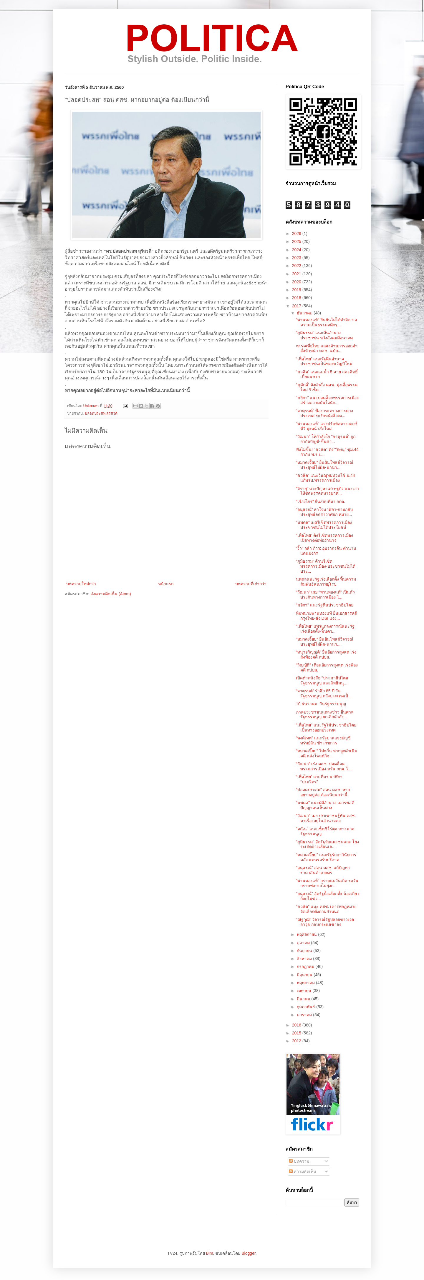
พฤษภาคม (306, 982)
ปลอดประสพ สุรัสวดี (101, 413)
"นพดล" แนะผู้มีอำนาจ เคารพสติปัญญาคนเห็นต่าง (325, 805)
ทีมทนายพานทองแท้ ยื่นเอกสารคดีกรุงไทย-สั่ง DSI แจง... (326, 616)
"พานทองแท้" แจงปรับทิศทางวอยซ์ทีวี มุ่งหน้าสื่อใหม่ (326, 426)
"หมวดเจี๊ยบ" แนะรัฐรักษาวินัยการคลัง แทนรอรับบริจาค (326, 857)
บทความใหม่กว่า (81, 583)
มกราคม (305, 1014)
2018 (297, 297)
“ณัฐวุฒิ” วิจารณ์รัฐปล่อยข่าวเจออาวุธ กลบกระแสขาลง (325, 922)
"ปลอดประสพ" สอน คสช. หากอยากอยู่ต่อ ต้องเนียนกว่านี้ (323, 792)
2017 (297, 306)
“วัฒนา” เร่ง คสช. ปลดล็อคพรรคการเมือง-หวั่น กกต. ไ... (324, 766)
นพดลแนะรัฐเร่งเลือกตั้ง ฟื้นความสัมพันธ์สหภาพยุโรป (326, 581)
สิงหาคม (305, 958)
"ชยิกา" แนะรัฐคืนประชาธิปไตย (324, 605)
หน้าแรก (165, 583)
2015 (297, 1033)
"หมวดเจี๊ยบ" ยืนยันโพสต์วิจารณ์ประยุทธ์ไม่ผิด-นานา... (324, 465)
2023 (297, 257)
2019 (297, 289)
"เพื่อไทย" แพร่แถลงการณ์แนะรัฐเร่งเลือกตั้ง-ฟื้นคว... (325, 629)
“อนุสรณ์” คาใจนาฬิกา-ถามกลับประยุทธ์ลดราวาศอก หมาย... (324, 512)
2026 (297, 233)
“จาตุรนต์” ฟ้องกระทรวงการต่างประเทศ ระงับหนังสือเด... (324, 413)
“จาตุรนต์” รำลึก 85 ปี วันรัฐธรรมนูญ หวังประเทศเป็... (324, 693)
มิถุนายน (305, 974)
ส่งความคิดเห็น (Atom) (110, 593)
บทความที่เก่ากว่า (250, 583)
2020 (297, 281)
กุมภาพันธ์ (306, 1006)
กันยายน (305, 950)
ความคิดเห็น (302, 1171)
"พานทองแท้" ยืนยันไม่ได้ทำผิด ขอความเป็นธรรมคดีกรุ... (326, 322)
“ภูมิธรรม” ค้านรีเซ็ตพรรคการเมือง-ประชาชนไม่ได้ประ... (325, 566)
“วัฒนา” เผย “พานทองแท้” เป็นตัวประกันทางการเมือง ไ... (325, 594)
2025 (297, 241)
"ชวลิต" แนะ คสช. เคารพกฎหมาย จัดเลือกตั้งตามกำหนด (326, 909)
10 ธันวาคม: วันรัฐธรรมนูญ (321, 703)
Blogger (248, 1253)
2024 (297, 249)
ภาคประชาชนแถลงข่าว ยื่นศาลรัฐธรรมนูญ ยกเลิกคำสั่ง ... (325, 714)
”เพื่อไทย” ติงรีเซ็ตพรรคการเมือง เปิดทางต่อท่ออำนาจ (324, 538)
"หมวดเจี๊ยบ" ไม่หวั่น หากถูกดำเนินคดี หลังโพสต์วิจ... (326, 753)
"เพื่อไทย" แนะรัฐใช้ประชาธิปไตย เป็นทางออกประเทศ (326, 727)
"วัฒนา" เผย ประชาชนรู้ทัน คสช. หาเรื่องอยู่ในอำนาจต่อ (326, 818)
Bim (209, 1253)
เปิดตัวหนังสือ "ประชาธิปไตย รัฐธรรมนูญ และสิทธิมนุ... (322, 680)
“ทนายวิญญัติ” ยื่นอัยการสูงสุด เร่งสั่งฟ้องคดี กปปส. (326, 654)
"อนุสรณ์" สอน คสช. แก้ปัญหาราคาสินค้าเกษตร (323, 870)
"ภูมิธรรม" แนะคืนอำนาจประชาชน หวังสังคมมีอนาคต (324, 335)
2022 (297, 265)
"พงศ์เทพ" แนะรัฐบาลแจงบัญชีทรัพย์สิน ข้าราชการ (323, 740)
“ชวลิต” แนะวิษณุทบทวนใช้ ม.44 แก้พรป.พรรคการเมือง (325, 478)
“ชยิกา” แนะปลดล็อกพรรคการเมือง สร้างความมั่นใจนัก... (327, 400)
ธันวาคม (305, 313)
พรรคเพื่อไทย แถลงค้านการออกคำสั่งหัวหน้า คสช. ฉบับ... (326, 348)
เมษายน (304, 990)
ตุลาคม (304, 942)
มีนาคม (304, 998)
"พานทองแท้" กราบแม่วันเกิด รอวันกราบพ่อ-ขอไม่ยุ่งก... (327, 883)
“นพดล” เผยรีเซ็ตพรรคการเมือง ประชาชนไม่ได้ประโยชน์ (324, 525)
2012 (297, 1041)
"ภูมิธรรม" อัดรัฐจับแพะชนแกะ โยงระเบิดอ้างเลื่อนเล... (327, 844)
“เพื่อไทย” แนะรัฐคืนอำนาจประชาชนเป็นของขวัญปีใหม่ (324, 361)
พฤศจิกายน (307, 934)
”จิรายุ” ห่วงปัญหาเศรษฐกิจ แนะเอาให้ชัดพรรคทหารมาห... (327, 491)
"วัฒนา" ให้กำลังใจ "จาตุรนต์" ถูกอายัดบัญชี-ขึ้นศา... (325, 439)
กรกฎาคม (306, 966)
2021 (297, 273)
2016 (297, 1025)
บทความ (299, 1161)
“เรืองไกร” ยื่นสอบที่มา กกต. (320, 501)
